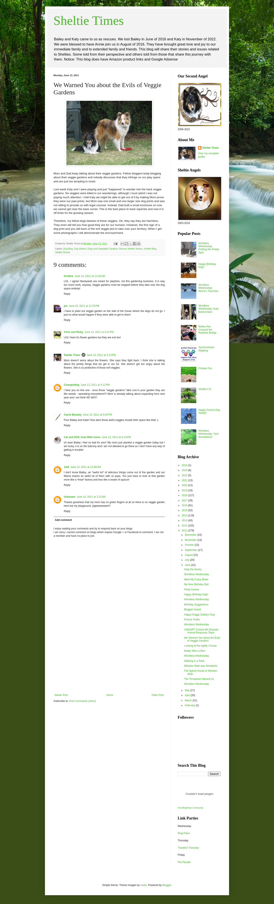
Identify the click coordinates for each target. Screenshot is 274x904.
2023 (185, 470)
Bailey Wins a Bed (194, 650)
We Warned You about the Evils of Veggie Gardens (202, 639)
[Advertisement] (109, 661)
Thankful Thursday (188, 847)
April (188, 695)
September (191, 550)
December (191, 534)
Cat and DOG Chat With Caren (82, 437)
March (189, 700)
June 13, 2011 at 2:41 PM (99, 332)
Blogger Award (192, 609)
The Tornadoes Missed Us (199, 678)
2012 (185, 525)
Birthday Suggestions (196, 604)
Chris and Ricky (73, 332)
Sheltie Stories (62, 252)
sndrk (143, 885)
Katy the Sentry (193, 569)
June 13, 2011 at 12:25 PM (84, 305)
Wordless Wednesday (196, 574)
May (187, 690)
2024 (185, 465)
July (187, 559)
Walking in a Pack (194, 660)
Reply (67, 293)
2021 (185, 480)
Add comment (63, 520)
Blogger (166, 885)
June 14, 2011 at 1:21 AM (91, 496)
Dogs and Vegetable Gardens (103, 248)
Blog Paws (184, 833)
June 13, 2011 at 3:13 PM (101, 355)
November (191, 539)
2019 (185, 490)
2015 (185, 510)
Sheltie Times (89, 21)
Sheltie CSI (204, 389)
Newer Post (61, 695)
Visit (190, 808)
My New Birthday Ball (196, 584)
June (188, 565)
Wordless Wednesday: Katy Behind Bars (208, 308)
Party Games (191, 589)
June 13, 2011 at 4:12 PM (95, 384)
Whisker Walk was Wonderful (200, 665)
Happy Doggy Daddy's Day (199, 614)
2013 (185, 520)
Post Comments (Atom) (82, 701)
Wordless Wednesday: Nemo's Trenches (208, 288)
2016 (185, 505)
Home (109, 695)
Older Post (158, 695)
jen (65, 305)
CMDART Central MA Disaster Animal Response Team (201, 631)
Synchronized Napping (206, 349)
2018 (185, 495)
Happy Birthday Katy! (196, 594)
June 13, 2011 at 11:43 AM (90, 276)
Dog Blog (68, 248)
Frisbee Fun (205, 368)
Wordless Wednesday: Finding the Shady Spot (208, 248)
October (190, 544)
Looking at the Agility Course (200, 645)
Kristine (68, 276)
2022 (185, 475)
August (189, 554)
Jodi (66, 467)
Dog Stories (80, 248)
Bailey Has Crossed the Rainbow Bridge (207, 329)
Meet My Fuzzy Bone (196, 579)
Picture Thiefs (192, 619)
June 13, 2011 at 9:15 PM (116, 437)
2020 (185, 485)
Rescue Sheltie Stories (130, 248)
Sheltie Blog (150, 248)
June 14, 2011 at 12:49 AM (85, 467)
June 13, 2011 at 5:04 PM (97, 414)
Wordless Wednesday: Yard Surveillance (208, 433)
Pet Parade (184, 862)
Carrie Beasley (73, 414)
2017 (185, 500)
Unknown (69, 496)
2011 (185, 530)
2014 (185, 515)
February (190, 705)
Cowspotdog (71, 384)
